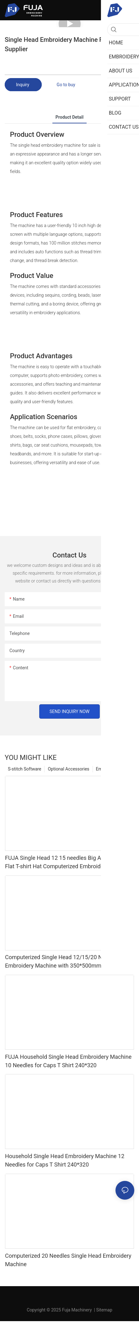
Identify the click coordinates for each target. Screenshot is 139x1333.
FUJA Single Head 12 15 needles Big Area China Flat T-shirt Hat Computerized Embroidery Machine (68, 862)
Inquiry (23, 84)
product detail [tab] (69, 117)
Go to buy (66, 84)
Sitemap (104, 1309)
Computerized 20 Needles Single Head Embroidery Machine (68, 1259)
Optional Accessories (68, 768)
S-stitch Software (24, 768)
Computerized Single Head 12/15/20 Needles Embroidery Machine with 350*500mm (62, 961)
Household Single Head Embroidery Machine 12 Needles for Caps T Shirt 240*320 (64, 1160)
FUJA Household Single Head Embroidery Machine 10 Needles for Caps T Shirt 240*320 (68, 1060)
